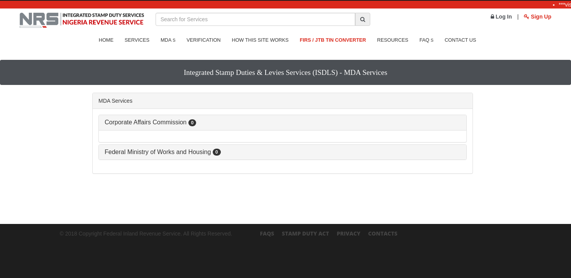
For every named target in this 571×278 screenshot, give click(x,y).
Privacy (348, 233)
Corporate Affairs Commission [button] (150, 122)
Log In (501, 17)
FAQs (267, 233)
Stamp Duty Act (305, 233)
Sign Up (537, 17)
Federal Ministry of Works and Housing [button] (163, 152)
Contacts (382, 233)
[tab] (282, 122)
